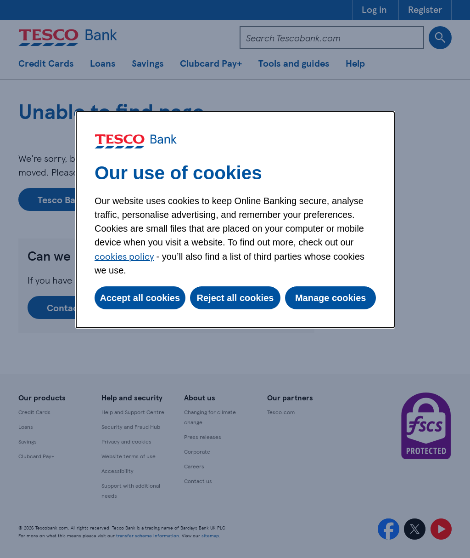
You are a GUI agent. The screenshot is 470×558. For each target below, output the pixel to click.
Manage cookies (330, 298)
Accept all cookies (140, 298)
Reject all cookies (235, 298)
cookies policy (124, 256)
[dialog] (235, 220)
